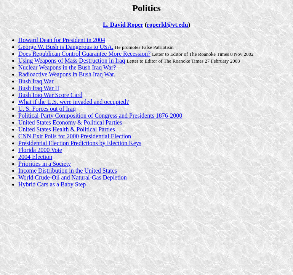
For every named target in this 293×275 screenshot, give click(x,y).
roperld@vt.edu (167, 24)
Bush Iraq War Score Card (50, 95)
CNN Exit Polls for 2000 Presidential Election (74, 136)
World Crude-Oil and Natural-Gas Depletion (72, 177)
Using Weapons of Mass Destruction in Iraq (71, 60)
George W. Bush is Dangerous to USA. (65, 47)
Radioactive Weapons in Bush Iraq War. (66, 74)
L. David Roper (123, 24)
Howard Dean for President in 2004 (61, 40)
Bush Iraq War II (38, 88)
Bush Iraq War (36, 81)
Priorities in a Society (44, 163)
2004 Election (35, 157)
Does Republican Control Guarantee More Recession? (84, 53)
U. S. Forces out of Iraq (47, 108)
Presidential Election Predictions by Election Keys (79, 143)
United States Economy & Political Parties (70, 122)
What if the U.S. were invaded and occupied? (73, 102)
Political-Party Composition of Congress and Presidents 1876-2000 (100, 115)
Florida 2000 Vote (40, 150)
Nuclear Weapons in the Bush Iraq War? (67, 67)
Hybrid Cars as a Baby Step (52, 184)
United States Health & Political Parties (66, 129)
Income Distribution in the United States (67, 170)
